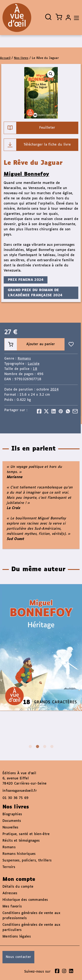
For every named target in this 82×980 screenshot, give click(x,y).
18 (35, 369)
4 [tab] (51, 746)
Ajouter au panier (30, 344)
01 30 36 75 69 (15, 798)
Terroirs (8, 867)
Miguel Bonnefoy (26, 174)
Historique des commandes (25, 900)
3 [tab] (44, 746)
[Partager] (39, 411)
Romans (24, 358)
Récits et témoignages (21, 840)
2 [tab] (37, 746)
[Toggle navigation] (75, 17)
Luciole (33, 364)
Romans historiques (19, 854)
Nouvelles (10, 827)
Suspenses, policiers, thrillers (27, 860)
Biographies (12, 814)
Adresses (9, 893)
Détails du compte (17, 886)
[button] (50, 74)
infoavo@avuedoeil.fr (19, 791)
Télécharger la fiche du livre (37, 145)
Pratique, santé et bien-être (26, 834)
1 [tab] (30, 746)
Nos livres (21, 58)
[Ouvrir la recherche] (48, 17)
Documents (11, 821)
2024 (54, 389)
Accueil (5, 58)
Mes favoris (12, 906)
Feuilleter (29, 128)
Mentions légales (16, 936)
